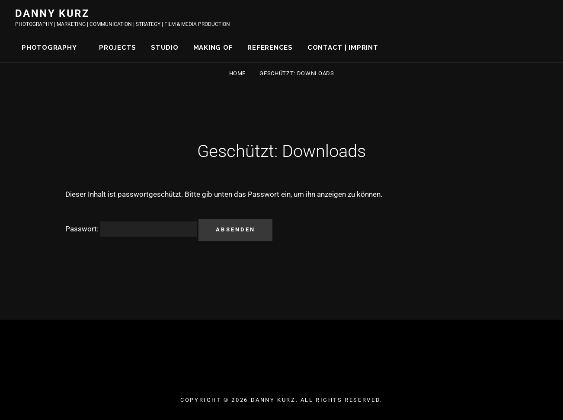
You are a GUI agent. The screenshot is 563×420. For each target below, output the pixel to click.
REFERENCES (270, 47)
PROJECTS (117, 47)
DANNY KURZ (52, 13)
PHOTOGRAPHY (49, 47)
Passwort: (131, 229)
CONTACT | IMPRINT (342, 47)
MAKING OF (213, 47)
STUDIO (165, 47)
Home (238, 73)
